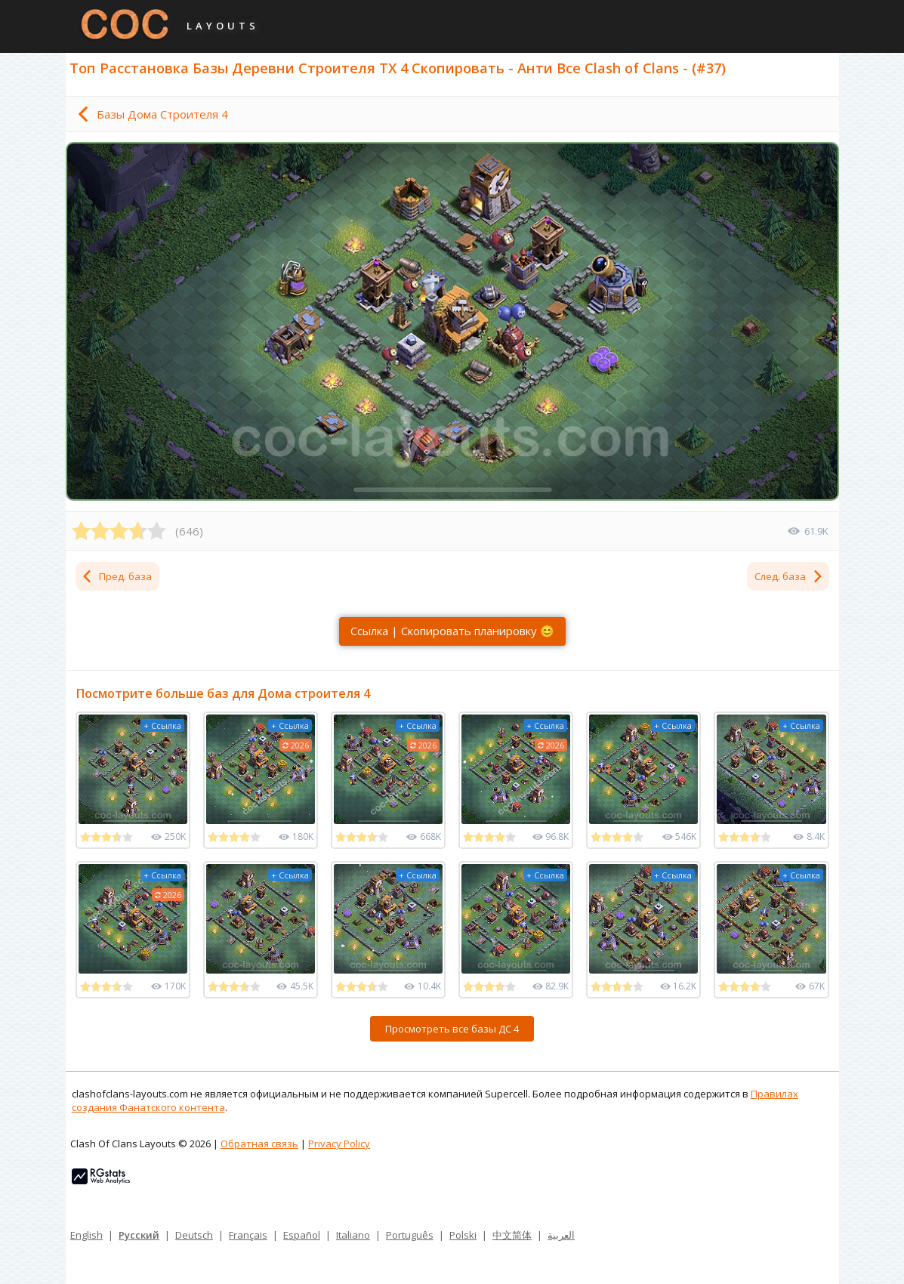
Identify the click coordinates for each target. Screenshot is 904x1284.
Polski (463, 1235)
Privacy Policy (339, 1143)
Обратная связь (259, 1143)
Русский (139, 1235)
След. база (789, 576)
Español (301, 1235)
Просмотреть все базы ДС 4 (452, 1029)
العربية (561, 1235)
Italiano (353, 1235)
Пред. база (116, 576)
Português (409, 1235)
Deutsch (194, 1235)
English (86, 1235)
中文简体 (512, 1235)
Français (248, 1235)
